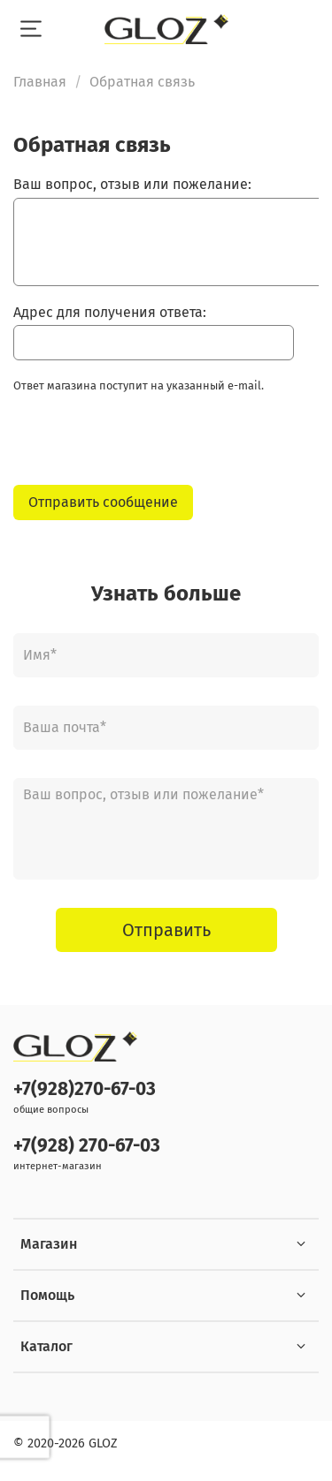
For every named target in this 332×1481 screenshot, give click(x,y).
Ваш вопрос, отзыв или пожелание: (132, 184)
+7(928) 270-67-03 (86, 1146)
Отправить (166, 930)
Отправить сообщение (103, 502)
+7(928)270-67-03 (84, 1089)
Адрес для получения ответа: (109, 312)
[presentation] (147, 444)
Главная (39, 81)
